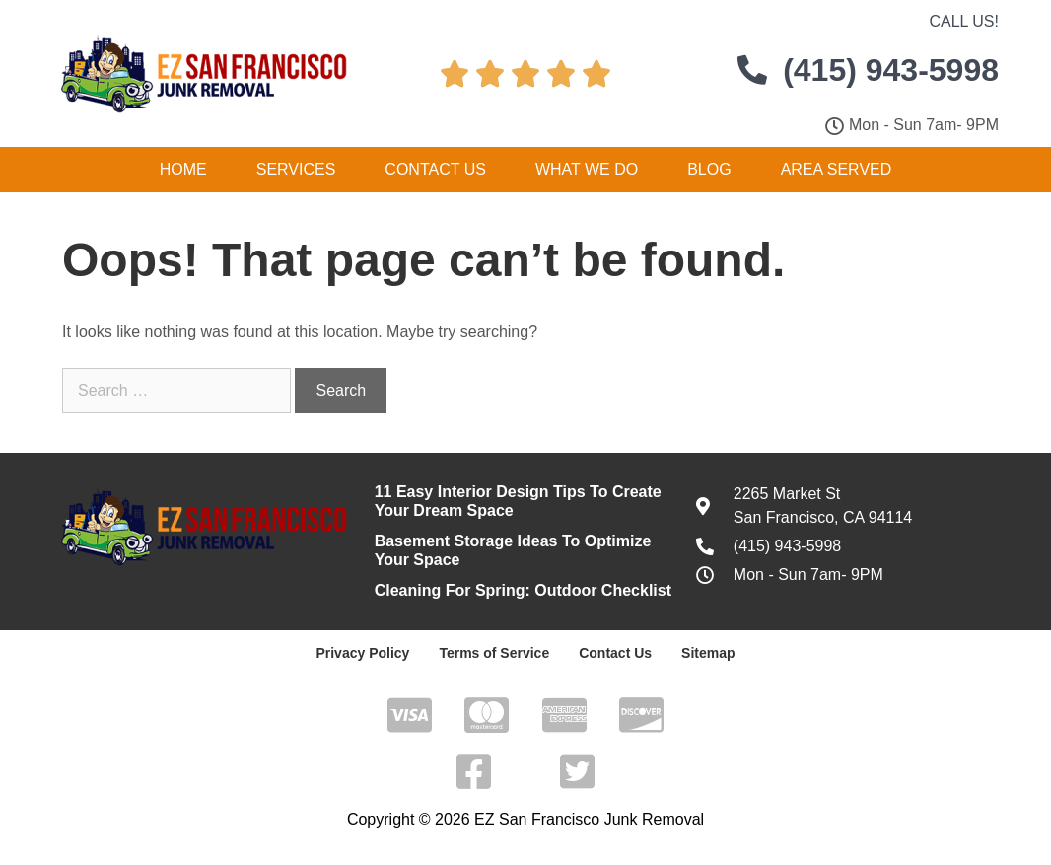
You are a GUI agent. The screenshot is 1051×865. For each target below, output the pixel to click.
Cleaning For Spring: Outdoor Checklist (523, 590)
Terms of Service (494, 653)
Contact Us (435, 169)
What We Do (586, 169)
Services (296, 169)
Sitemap (708, 653)
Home (183, 169)
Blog (709, 169)
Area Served (836, 169)
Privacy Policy (362, 653)
